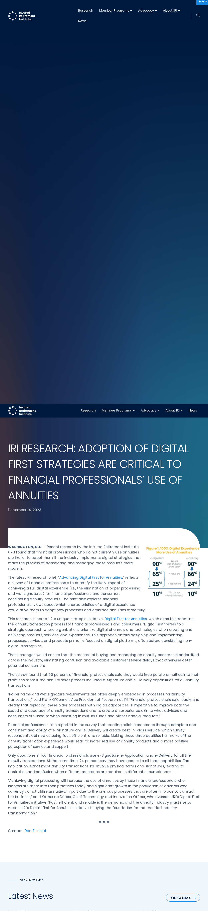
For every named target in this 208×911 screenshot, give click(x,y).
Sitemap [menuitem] (136, 892)
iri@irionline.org (20, 847)
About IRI (173, 6)
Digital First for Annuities (126, 215)
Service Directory (120, 834)
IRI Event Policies (169, 811)
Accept (147, 904)
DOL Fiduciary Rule (121, 789)
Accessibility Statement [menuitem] (183, 892)
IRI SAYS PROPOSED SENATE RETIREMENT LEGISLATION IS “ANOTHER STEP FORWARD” (31, 518)
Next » (152, 605)
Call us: (13, 829)
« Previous (59, 605)
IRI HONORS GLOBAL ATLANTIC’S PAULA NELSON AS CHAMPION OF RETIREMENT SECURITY (169, 518)
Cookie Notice (167, 826)
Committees (117, 819)
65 (97, 605)
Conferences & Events (73, 811)
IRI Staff (163, 797)
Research (88, 6)
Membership (117, 826)
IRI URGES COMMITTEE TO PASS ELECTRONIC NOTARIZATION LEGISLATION (101, 518)
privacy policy (110, 904)
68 (124, 605)
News (193, 6)
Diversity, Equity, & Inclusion (77, 804)
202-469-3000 (19, 835)
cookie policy (131, 904)
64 (88, 605)
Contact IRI (165, 804)
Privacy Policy (167, 819)
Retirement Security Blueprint (128, 811)
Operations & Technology (76, 797)
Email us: (14, 841)
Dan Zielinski (35, 427)
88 (140, 605)
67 (114, 605)
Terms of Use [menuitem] (155, 892)
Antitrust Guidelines (171, 834)
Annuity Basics (118, 804)
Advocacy (149, 6)
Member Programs (117, 6)
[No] (203, 905)
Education (65, 826)
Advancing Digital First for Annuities (90, 173)
